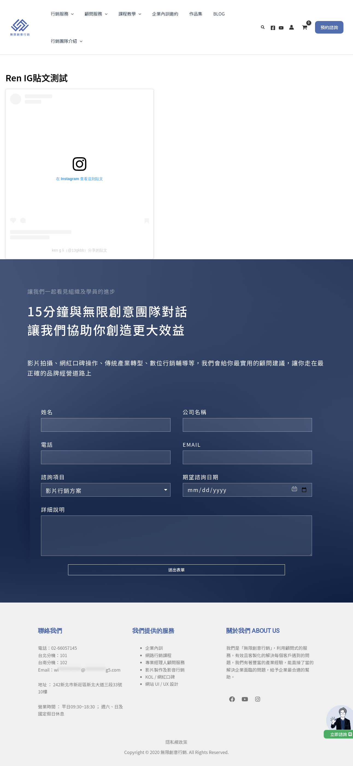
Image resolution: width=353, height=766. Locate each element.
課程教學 (129, 13)
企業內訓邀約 (165, 13)
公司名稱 (195, 412)
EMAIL (192, 444)
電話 (47, 444)
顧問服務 (96, 13)
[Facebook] (272, 27)
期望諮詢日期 (201, 477)
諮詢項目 (53, 477)
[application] (71, 13)
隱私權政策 (176, 742)
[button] (263, 27)
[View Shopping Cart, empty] (304, 27)
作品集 (195, 13)
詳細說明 (53, 509)
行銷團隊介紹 (67, 40)
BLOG (219, 13)
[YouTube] (281, 27)
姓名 (47, 412)
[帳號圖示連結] (291, 27)
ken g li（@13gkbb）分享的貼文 (79, 250)
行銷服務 (62, 13)
